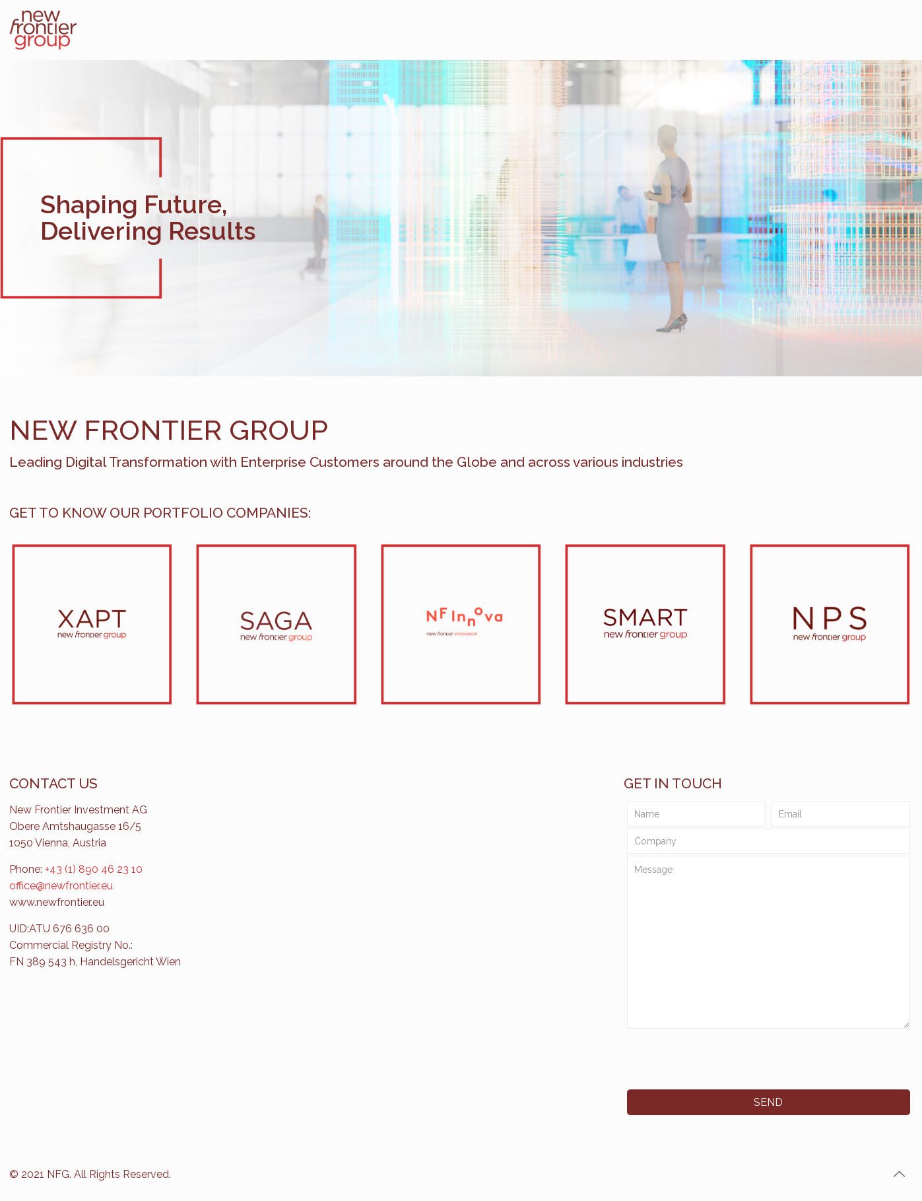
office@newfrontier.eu (61, 885)
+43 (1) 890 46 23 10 (94, 869)
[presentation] (724, 1059)
